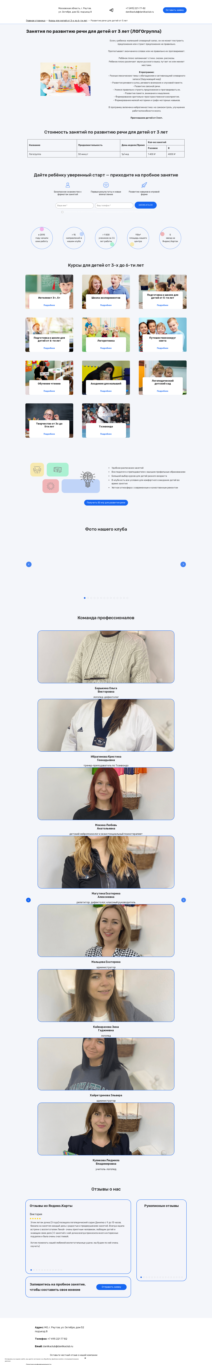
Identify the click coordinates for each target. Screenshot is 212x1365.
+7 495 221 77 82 (57, 1338)
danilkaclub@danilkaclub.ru (140, 12)
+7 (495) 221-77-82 (135, 8)
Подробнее (49, 305)
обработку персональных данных (109, 212)
